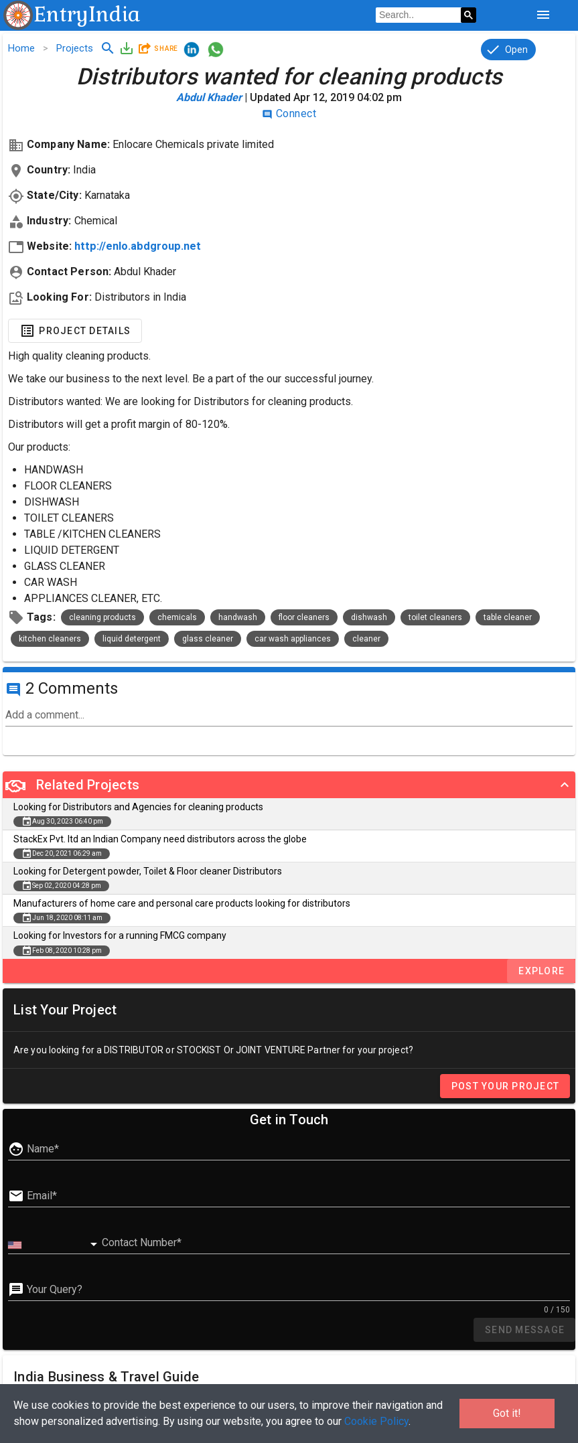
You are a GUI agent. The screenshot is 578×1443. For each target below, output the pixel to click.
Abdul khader (209, 97)
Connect (289, 113)
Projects (74, 48)
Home (21, 48)
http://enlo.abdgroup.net (137, 246)
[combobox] (55, 1245)
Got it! (507, 1413)
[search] (418, 15)
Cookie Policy (376, 1421)
